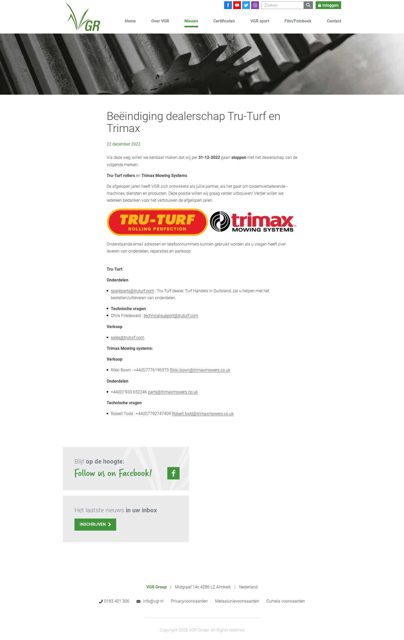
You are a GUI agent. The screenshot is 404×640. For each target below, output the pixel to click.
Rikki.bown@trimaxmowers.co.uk (200, 370)
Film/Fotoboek (298, 21)
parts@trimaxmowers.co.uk (173, 392)
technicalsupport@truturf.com (171, 315)
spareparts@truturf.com (132, 290)
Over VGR (160, 21)
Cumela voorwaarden (285, 601)
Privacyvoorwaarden (189, 601)
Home (130, 21)
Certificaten (224, 21)
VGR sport (259, 21)
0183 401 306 (116, 601)
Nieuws (191, 21)
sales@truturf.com (127, 337)
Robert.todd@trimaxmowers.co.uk (203, 413)
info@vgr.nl (153, 601)
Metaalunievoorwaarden (237, 601)
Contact (334, 21)
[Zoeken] (283, 5)
